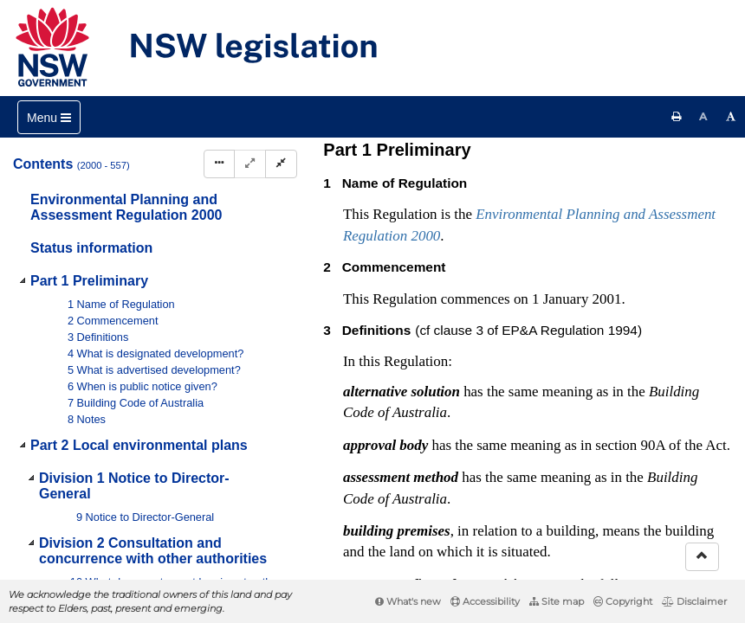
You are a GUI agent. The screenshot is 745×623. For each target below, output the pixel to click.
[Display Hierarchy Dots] (219, 164)
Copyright (622, 601)
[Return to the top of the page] (702, 557)
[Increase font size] (731, 117)
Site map (556, 601)
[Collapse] (281, 164)
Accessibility (485, 601)
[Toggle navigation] (49, 117)
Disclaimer (694, 601)
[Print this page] (676, 117)
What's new (408, 601)
